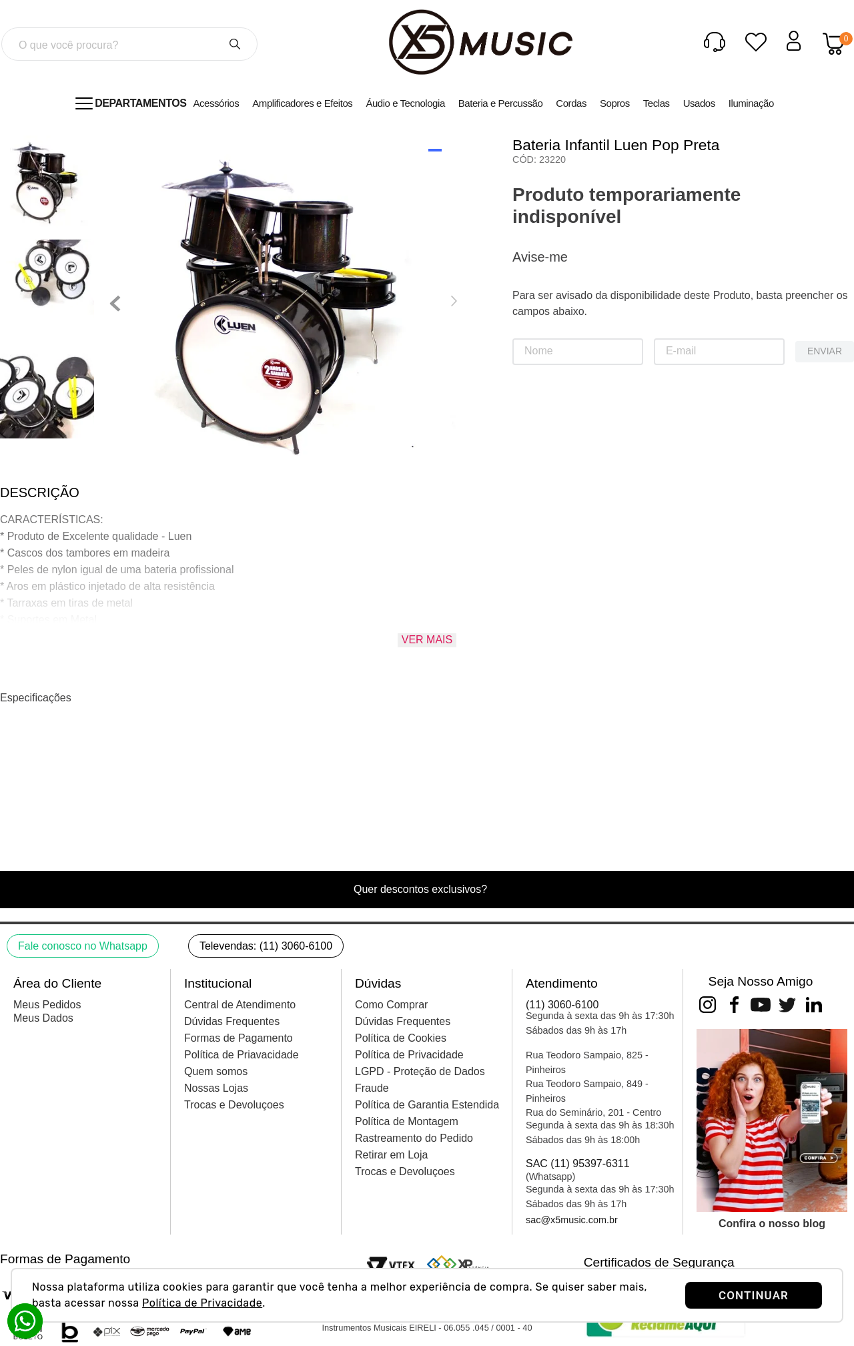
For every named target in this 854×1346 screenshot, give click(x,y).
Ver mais (427, 664)
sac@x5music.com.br (572, 1220)
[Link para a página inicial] (15, 136)
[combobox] (129, 44)
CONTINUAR (754, 1295)
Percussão (61, 136)
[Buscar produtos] (235, 44)
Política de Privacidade (202, 1303)
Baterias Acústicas (130, 136)
